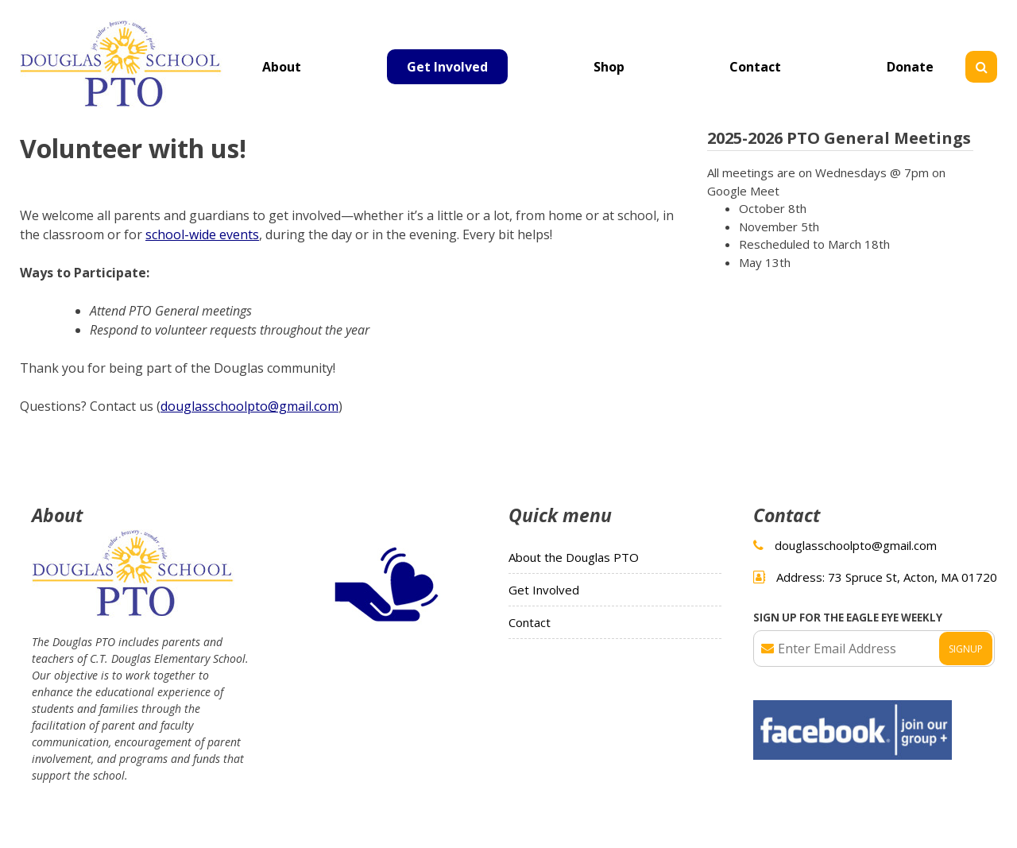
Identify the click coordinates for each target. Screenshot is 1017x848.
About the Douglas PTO (573, 557)
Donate (910, 67)
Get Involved (447, 67)
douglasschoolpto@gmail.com (249, 406)
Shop (609, 67)
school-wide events (202, 234)
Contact (755, 67)
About (281, 67)
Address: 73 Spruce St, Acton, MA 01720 (886, 577)
